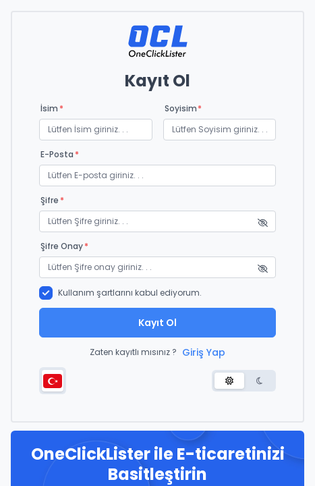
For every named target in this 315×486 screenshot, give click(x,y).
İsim (51, 109)
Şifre (52, 200)
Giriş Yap (203, 352)
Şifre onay (64, 246)
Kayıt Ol (157, 322)
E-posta (59, 154)
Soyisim (183, 109)
